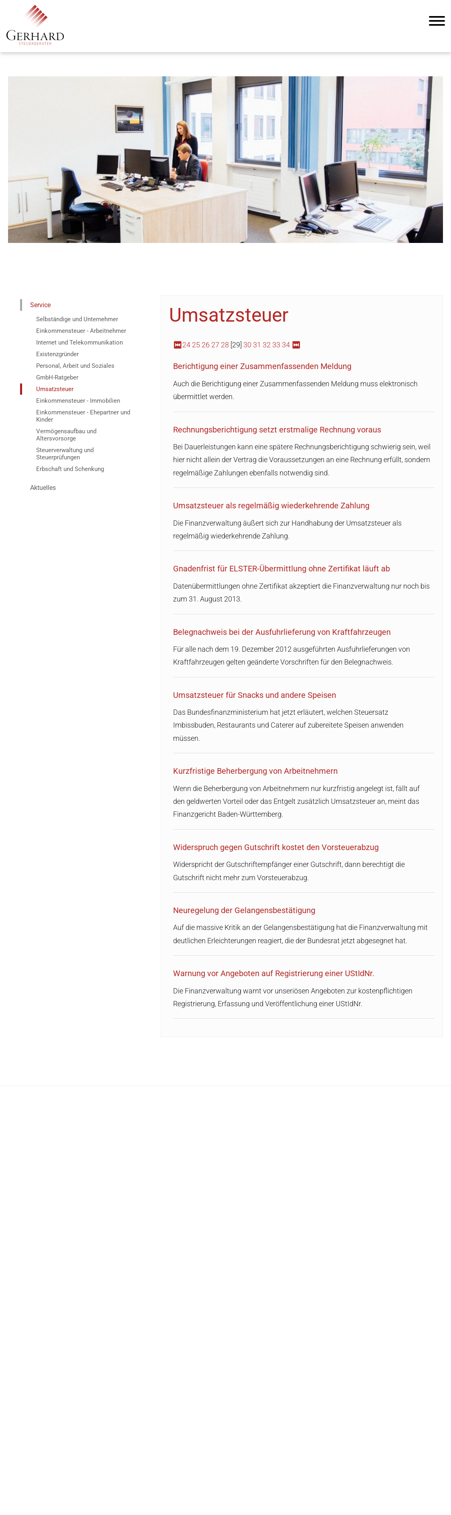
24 (186, 345)
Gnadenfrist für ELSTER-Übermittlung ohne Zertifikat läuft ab (281, 568)
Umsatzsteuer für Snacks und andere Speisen (254, 695)
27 (215, 345)
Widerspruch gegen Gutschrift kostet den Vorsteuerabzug (276, 847)
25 (196, 345)
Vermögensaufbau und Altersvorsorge (66, 435)
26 (206, 345)
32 (267, 345)
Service (40, 305)
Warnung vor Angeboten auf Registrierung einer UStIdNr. (273, 973)
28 (225, 345)
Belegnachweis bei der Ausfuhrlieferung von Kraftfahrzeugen (282, 632)
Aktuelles (43, 487)
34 (286, 345)
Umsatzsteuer (54, 389)
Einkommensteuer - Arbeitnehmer (81, 330)
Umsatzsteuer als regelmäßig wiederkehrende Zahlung (271, 505)
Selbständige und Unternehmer (77, 319)
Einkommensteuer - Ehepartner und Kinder (83, 416)
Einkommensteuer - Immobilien (78, 400)
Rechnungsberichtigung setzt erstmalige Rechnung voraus (277, 429)
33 (276, 345)
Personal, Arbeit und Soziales (75, 365)
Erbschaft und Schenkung (70, 469)
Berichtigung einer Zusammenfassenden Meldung (262, 366)
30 (247, 345)
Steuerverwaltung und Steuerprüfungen (65, 454)
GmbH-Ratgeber (57, 377)
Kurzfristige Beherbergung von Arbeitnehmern (255, 771)
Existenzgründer (57, 354)
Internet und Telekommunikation (79, 342)
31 (257, 345)
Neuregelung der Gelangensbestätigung (244, 910)
